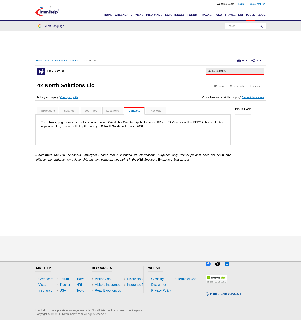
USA (219, 14)
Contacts (134, 110)
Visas (139, 14)
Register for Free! (257, 4)
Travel (230, 14)
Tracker (206, 14)
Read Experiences (108, 290)
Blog (262, 14)
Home (108, 14)
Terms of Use (160, 296)
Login (241, 4)
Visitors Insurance (107, 285)
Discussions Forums (109, 296)
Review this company (253, 97)
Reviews (155, 110)
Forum (192, 14)
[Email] (229, 268)
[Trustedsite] (216, 285)
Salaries (69, 110)
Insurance (154, 14)
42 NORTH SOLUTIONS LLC (64, 60)
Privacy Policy (161, 290)
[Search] (261, 26)
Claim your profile (69, 97)
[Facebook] (210, 268)
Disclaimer (158, 285)
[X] (220, 268)
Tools (250, 14)
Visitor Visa (103, 279)
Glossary (157, 279)
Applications (47, 110)
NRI (240, 14)
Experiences (174, 14)
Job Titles (91, 110)
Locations (112, 110)
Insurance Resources (110, 302)
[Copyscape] (223, 297)
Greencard (123, 14)
